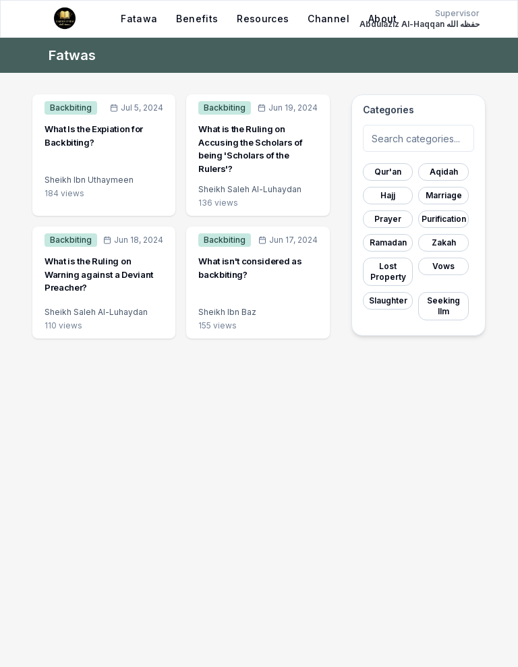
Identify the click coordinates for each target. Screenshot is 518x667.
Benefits (197, 18)
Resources (263, 18)
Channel (328, 18)
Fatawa (139, 18)
